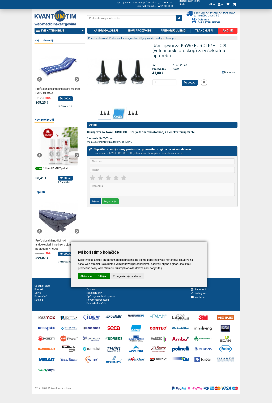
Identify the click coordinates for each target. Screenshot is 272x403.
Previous (39, 79)
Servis (38, 292)
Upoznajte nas (42, 285)
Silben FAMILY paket (55, 168)
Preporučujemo (173, 30)
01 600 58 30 (165, 6)
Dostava (91, 289)
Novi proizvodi (139, 30)
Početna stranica (97, 38)
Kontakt (39, 289)
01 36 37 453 (165, 2)
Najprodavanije (106, 30)
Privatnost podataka (98, 299)
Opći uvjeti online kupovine (101, 296)
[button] (220, 4)
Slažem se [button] (86, 276)
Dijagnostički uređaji (151, 38)
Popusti (40, 192)
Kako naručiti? (94, 292)
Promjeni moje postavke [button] (127, 276)
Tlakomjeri (204, 30)
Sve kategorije (60, 31)
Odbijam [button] (102, 276)
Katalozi (39, 299)
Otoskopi (169, 38)
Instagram (198, 293)
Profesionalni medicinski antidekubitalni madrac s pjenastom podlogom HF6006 (57, 244)
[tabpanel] (58, 78)
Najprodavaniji (44, 40)
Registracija (110, 201)
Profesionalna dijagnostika (123, 38)
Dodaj (190, 82)
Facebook (199, 289)
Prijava (95, 201)
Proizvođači (41, 296)
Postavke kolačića (96, 303)
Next (76, 79)
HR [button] (212, 4)
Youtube (198, 297)
